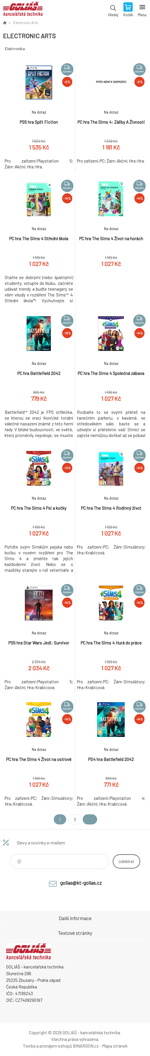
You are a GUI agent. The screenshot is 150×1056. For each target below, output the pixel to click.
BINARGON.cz (86, 1045)
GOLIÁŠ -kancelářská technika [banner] (22, 10)
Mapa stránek (114, 1045)
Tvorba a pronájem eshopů (47, 1045)
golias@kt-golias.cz (81, 883)
